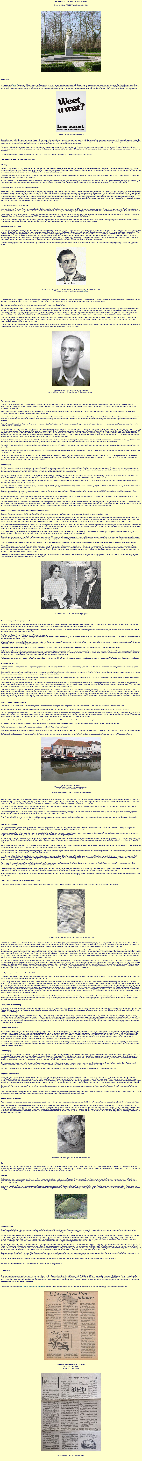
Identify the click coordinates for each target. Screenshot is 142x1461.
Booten (84, 291)
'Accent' (15, 85)
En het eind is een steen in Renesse (32, 1287)
